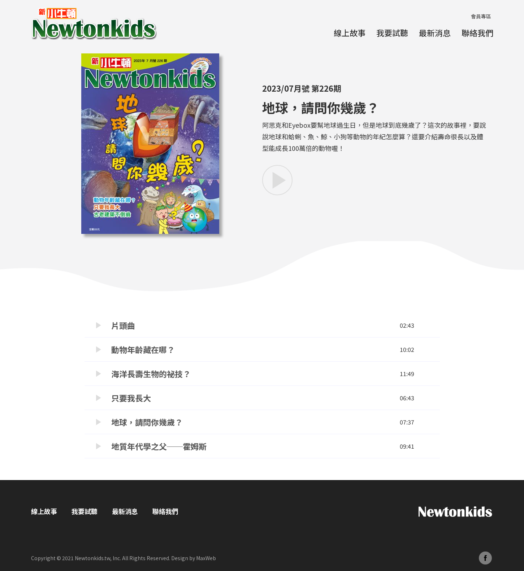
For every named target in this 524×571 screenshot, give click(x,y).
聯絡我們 (477, 32)
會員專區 (481, 16)
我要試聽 (392, 32)
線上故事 (349, 32)
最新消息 (435, 32)
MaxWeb (206, 558)
